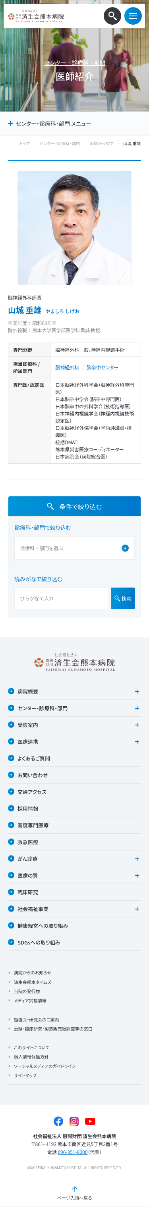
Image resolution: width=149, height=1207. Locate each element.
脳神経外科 (67, 367)
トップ (24, 143)
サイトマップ (25, 1075)
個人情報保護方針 (31, 1056)
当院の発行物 (27, 991)
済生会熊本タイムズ (33, 982)
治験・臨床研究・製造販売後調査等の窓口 (53, 1028)
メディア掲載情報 (30, 1000)
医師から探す (102, 143)
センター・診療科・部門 (74, 63)
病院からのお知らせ (32, 972)
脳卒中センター (102, 367)
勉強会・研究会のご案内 (36, 1019)
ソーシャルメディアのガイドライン (45, 1066)
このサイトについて (32, 1047)
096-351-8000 (72, 1151)
